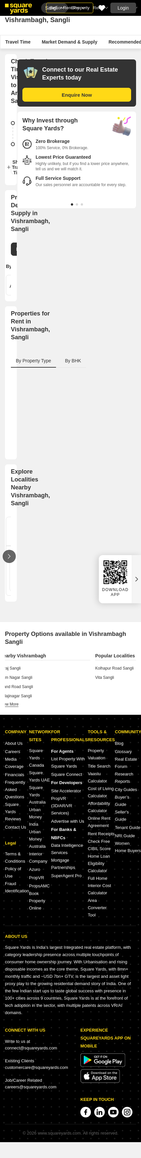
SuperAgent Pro (66, 875)
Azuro (34, 869)
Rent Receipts (101, 833)
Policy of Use (13, 872)
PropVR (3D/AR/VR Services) (61, 805)
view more (9, 704)
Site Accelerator (66, 790)
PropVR (36, 877)
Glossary (123, 751)
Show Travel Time (16, 167)
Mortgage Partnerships (63, 864)
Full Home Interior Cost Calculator (99, 885)
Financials (14, 774)
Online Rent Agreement (99, 822)
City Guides (126, 789)
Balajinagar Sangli (16, 696)
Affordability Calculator (99, 807)
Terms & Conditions (15, 857)
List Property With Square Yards (68, 762)
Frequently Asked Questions (15, 789)
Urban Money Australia (37, 839)
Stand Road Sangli (16, 686)
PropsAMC (39, 885)
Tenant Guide (127, 827)
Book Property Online (37, 900)
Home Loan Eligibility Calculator (99, 863)
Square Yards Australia (37, 795)
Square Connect (66, 774)
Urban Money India (35, 817)
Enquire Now (77, 95)
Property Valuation (96, 754)
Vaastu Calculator (97, 777)
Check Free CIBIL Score (99, 845)
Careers (12, 751)
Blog (119, 743)
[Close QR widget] (136, 579)
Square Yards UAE (39, 776)
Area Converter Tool (97, 907)
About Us (13, 743)
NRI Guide (125, 835)
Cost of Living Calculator (101, 792)
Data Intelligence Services (67, 849)
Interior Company (38, 857)
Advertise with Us (67, 821)
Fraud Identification (17, 887)
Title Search (99, 766)
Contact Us (15, 827)
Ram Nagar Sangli (16, 677)
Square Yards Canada (36, 758)
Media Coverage (14, 763)
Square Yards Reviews (13, 811)
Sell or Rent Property (70, 7)
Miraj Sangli (10, 668)
